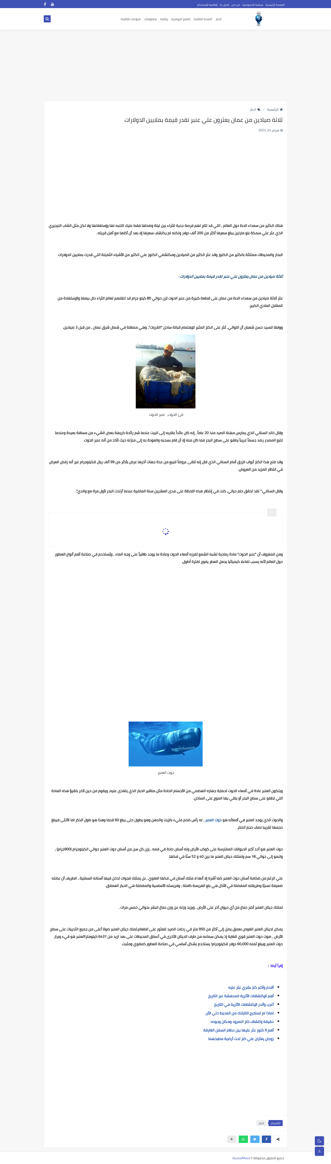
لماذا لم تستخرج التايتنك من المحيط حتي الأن (240, 1013)
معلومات (150, 19)
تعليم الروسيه (180, 19)
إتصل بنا (224, 4)
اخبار (219, 19)
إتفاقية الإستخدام (207, 4)
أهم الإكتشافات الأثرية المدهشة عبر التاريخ (240, 995)
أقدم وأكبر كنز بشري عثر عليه (251, 987)
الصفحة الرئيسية (275, 4)
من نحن (235, 4)
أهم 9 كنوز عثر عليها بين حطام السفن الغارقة (238, 1030)
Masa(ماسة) (241, 1158)
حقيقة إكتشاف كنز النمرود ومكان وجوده (242, 1021)
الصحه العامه (203, 19)
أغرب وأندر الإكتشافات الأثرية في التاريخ (244, 1004)
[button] (266, 1139)
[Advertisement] (166, 65)
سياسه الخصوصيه (252, 4)
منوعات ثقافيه (131, 19)
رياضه (164, 19)
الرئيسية (275, 109)
